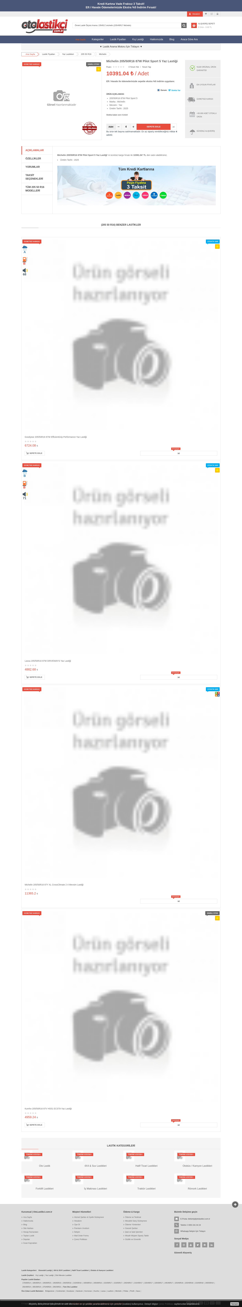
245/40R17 (169, 1283)
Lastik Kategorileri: (29, 1270)
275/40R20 (47, 1287)
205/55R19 (209, 1283)
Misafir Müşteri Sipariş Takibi (137, 1236)
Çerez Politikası (80, 1239)
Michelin (102, 54)
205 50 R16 (86, 54)
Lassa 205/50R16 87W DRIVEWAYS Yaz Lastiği (48, 661)
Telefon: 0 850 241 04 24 (190, 1225)
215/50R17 (108, 1283)
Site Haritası (28, 1228)
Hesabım (78, 1221)
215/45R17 (138, 1283)
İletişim (77, 1232)
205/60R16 (98, 1283)
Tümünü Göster (33, 1154)
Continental (60, 1291)
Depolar (26, 1239)
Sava (138, 1291)
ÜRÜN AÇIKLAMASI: (115, 94)
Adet (110, 127)
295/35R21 (57, 1287)
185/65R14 (37, 1283)
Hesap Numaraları (30, 1232)
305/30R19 (37, 1287)
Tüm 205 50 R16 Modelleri (34, 189)
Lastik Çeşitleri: (27, 1275)
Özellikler (33, 158)
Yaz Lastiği (49, 1275)
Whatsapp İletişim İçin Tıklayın (192, 1231)
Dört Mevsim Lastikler (63, 1275)
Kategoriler (98, 39)
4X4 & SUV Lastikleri (62, 1270)
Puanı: (109, 67)
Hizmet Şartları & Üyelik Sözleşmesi (89, 1217)
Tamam (234, 1304)
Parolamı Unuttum (81, 1228)
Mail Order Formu (81, 1236)
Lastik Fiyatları (118, 39)
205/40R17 (128, 1283)
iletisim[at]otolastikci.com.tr (199, 1219)
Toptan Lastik (28, 1236)
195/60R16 (87, 1283)
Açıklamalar (34, 150)
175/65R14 (26, 1283)
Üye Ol (77, 1225)
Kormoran (88, 1291)
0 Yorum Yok (134, 67)
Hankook (79, 1291)
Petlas (125, 1291)
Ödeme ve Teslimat (133, 1217)
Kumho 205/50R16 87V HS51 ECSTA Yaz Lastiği (48, 1108)
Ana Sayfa (80, 39)
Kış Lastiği (138, 39)
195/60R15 (47, 1283)
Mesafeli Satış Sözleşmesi (136, 1221)
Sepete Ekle (154, 127)
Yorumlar (32, 167)
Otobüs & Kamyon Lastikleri (102, 1270)
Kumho (96, 1291)
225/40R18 (179, 1283)
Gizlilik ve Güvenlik (133, 1239)
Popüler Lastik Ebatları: (30, 1279)
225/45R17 (148, 1283)
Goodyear (70, 1291)
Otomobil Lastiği (45, 1270)
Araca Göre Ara (191, 38)
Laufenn (110, 1291)
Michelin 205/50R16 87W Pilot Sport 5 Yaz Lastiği (142, 61)
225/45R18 (189, 1283)
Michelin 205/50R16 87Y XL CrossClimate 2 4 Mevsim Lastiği (54, 884)
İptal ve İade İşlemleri (134, 1232)
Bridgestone (49, 1291)
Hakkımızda (156, 39)
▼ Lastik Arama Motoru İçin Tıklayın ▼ (121, 46)
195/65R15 (57, 1283)
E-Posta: (195, 1219)
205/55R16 (67, 1283)
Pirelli (132, 1291)
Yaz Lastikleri (68, 54)
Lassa (103, 1291)
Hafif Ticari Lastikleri (80, 1270)
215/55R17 (118, 1283)
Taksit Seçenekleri (34, 177)
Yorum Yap (146, 67)
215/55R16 (77, 1283)
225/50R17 (158, 1283)
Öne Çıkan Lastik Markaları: (32, 1291)
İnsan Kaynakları (30, 1243)
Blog (171, 39)
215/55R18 (199, 1283)
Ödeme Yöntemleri (133, 1225)
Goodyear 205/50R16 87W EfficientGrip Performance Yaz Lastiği (56, 437)
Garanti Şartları (131, 1228)
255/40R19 (26, 1287)
